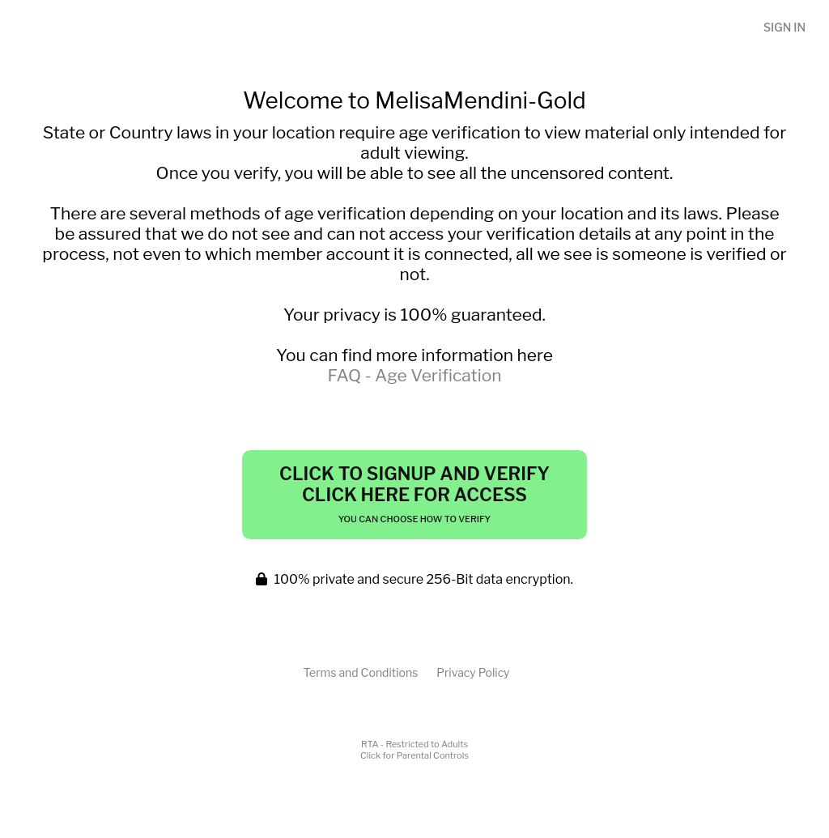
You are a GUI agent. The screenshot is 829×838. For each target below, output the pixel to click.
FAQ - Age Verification (414, 375)
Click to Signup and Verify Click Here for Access (414, 494)
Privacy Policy (472, 672)
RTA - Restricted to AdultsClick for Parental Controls (414, 749)
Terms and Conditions (360, 672)
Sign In (784, 27)
